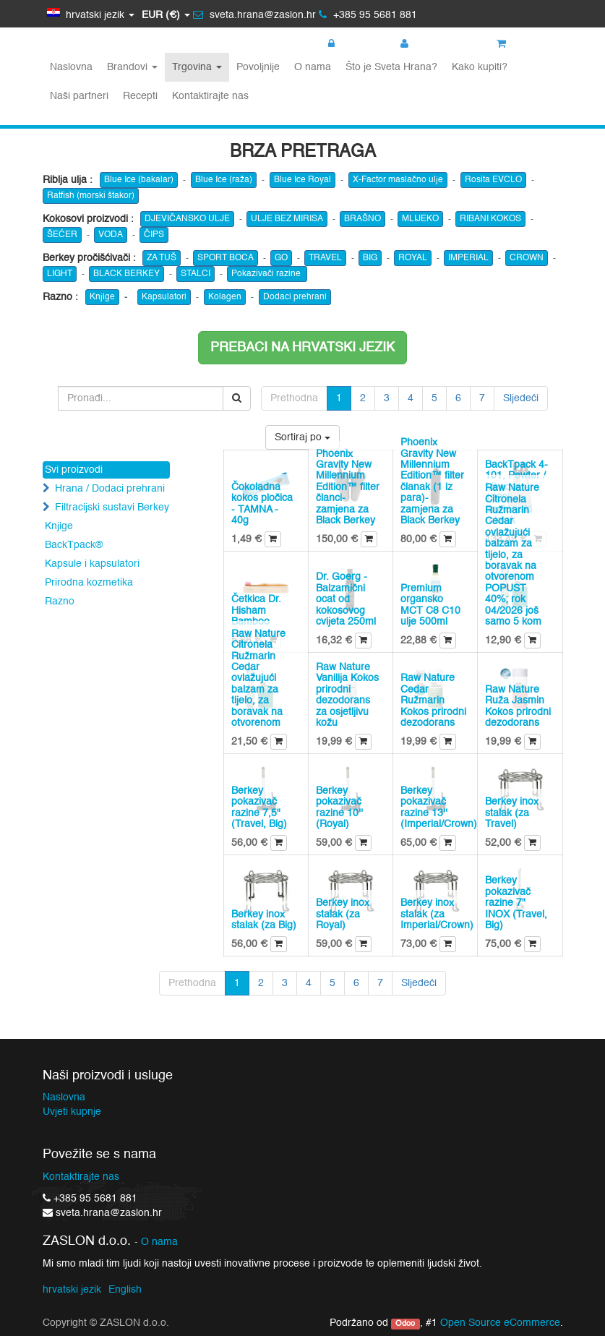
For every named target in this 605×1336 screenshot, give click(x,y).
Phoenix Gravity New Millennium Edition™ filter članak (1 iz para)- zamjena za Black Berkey (432, 481)
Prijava (350, 44)
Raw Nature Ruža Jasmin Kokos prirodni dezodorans (518, 706)
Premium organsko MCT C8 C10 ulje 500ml (430, 605)
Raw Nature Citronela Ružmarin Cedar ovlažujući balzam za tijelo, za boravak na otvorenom (258, 678)
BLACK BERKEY (126, 274)
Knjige (102, 297)
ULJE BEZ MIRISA (287, 219)
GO (281, 258)
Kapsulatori (164, 297)
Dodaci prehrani (295, 297)
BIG (370, 258)
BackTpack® (74, 545)
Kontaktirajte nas (81, 1177)
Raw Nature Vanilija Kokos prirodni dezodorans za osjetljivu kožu (347, 695)
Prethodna (294, 398)
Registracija (434, 44)
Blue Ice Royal (302, 180)
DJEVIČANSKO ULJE (187, 219)
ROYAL (412, 258)
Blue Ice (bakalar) (138, 180)
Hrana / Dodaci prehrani (110, 489)
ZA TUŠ (161, 258)
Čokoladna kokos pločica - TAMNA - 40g (262, 504)
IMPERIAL (468, 258)
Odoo (405, 1323)
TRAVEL (325, 258)
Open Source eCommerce (500, 1323)
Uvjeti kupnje (72, 1112)
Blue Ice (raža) (223, 180)
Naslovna (64, 1097)
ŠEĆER (62, 235)
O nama (159, 1242)
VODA (110, 235)
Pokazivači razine (267, 274)
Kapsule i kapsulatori (92, 564)
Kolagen (224, 297)
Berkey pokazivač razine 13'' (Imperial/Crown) (438, 807)
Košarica (524, 44)
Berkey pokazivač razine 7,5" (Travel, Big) (259, 807)
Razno (59, 601)
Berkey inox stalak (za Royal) (342, 914)
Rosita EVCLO (493, 180)
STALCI (195, 274)
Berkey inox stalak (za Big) (263, 919)
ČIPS (154, 235)
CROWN (527, 258)
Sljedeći (521, 398)
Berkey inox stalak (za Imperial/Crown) (436, 914)
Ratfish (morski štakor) (90, 196)
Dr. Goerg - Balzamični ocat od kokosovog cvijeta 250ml (346, 599)
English (125, 1290)
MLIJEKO (420, 219)
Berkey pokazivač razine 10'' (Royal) (339, 807)
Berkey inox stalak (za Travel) (512, 813)
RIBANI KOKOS (490, 219)
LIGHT (59, 274)
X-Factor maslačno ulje (398, 180)
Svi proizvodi (74, 470)
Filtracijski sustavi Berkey (112, 507)
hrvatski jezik (72, 1290)
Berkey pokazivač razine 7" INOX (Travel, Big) (516, 902)
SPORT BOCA (225, 258)
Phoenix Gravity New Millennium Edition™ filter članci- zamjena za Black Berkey (347, 487)
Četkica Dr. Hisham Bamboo (256, 610)
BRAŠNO (362, 219)
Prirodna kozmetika (89, 583)
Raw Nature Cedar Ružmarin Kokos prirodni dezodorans (433, 700)
